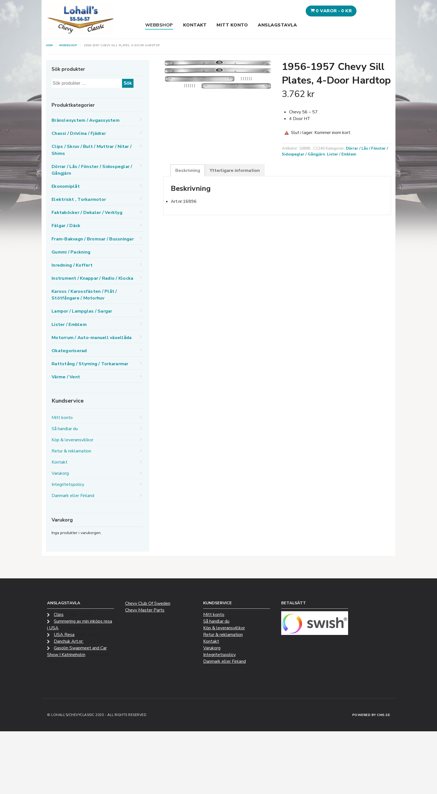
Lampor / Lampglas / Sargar (82, 311)
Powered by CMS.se (371, 715)
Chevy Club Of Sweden (147, 603)
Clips (59, 615)
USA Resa (64, 635)
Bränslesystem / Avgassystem (86, 120)
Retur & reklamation (71, 451)
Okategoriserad (69, 351)
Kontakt (195, 25)
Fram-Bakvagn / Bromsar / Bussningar (93, 239)
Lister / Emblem (341, 154)
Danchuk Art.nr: (68, 641)
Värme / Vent (66, 377)
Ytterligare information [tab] (235, 170)
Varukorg (60, 473)
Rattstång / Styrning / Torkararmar (90, 364)
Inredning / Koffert (72, 265)
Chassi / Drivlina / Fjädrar (79, 133)
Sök (128, 83)
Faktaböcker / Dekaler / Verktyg (87, 213)
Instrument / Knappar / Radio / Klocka (92, 278)
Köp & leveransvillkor (72, 440)
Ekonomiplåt (66, 186)
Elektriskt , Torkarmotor (79, 199)
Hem (49, 45)
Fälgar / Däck (66, 226)
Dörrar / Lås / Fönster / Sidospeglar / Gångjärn (92, 170)
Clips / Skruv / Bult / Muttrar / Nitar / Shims (92, 149)
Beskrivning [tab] (187, 170)
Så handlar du (65, 429)
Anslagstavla (277, 25)
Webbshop (159, 25)
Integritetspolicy (68, 484)
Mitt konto (232, 25)
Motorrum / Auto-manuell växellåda (92, 338)
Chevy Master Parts (144, 610)
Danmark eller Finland (73, 496)
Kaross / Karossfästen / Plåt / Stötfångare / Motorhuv (84, 294)
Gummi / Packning (71, 252)
